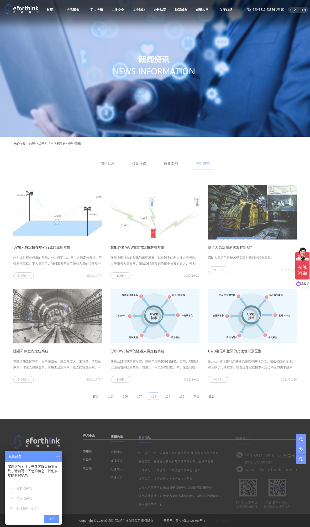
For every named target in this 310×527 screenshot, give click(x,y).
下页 (196, 397)
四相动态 (107, 164)
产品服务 (73, 9)
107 (139, 397)
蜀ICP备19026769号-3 (190, 520)
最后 (211, 397)
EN (304, 9)
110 (181, 397)
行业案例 (171, 164)
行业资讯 (75, 143)
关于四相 (226, 9)
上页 (111, 397)
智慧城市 (181, 9)
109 (167, 397)
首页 (50, 9)
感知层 (87, 452)
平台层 (87, 470)
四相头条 (60, 143)
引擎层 (87, 461)
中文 (293, 9)
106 (125, 397)
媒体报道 (139, 164)
